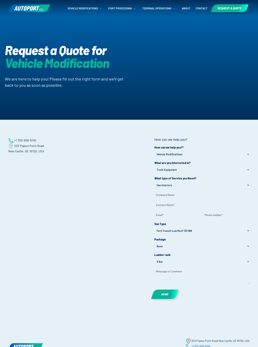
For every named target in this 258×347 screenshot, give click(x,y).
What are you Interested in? (177, 163)
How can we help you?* (173, 147)
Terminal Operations (156, 8)
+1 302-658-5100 (18, 140)
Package (164, 239)
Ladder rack (167, 255)
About (186, 8)
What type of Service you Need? (180, 178)
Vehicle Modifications (83, 8)
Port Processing (120, 8)
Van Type (164, 224)
